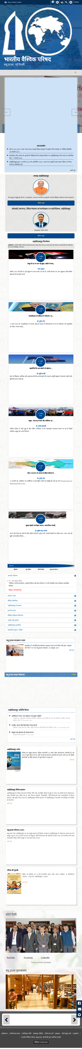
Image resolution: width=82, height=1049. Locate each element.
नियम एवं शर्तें (49, 1033)
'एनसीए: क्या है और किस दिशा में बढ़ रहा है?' (24, 725)
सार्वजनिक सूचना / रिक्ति (42, 630)
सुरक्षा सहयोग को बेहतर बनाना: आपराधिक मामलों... (41, 525)
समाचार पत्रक (42, 596)
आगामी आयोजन (42, 576)
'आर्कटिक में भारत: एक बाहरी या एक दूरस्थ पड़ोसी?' (26, 716)
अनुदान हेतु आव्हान (42, 620)
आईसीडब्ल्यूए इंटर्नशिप (42, 625)
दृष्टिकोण (16, 569)
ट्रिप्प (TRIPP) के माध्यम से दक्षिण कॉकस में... (41, 473)
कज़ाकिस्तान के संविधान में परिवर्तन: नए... (41, 316)
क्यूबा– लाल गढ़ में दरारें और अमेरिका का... (41, 421)
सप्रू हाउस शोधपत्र (54, 569)
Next (76, 112)
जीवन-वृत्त (41, 203)
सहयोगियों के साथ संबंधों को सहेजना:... (41, 368)
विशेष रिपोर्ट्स (41, 569)
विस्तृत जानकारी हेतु (15, 590)
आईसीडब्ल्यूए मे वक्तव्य (42, 606)
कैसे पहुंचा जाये (66, 1033)
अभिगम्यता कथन (15, 1033)
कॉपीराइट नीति (26, 1033)
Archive (73, 674)
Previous (6, 112)
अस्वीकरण (4, 1033)
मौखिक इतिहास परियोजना (42, 615)
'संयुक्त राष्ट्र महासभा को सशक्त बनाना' (22, 732)
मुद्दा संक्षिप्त (28, 569)
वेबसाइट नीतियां (38, 1033)
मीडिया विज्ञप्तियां (42, 601)
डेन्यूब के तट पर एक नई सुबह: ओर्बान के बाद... (41, 264)
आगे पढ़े (72, 170)
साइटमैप (75, 1033)
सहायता (57, 1033)
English (76, 2)
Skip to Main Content (12, 2)
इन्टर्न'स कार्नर (42, 610)
